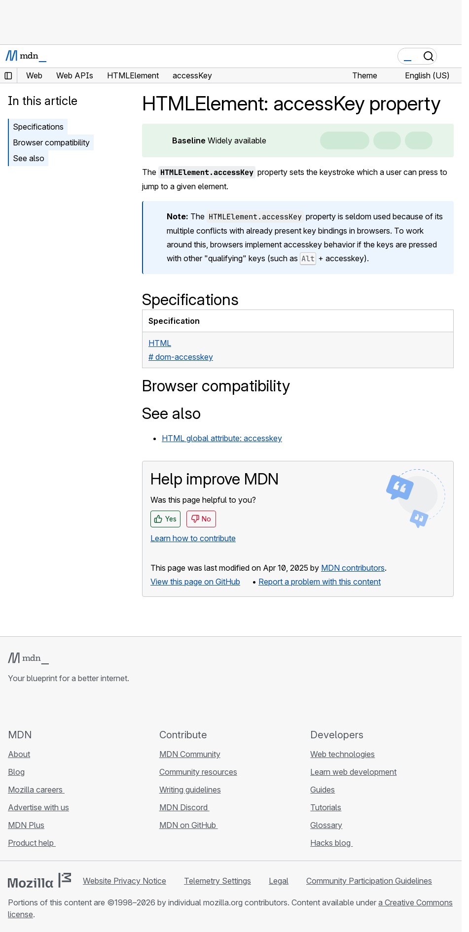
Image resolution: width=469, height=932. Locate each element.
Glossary (326, 825)
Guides (322, 789)
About (19, 754)
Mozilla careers (36, 789)
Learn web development (353, 772)
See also (28, 158)
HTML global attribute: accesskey (222, 438)
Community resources (198, 772)
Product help (32, 843)
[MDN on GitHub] (14, 706)
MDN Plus (26, 825)
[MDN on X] (49, 706)
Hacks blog (331, 843)
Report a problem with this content (319, 582)
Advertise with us (38, 807)
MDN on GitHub (188, 825)
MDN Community (189, 754)
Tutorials (325, 807)
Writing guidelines (190, 789)
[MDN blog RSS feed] (85, 706)
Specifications (38, 127)
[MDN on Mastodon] (67, 706)
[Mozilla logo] (39, 880)
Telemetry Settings (217, 881)
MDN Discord (184, 807)
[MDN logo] (28, 658)
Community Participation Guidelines (369, 881)
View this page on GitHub (195, 582)
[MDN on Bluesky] (31, 706)
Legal (279, 881)
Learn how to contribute (193, 538)
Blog (16, 772)
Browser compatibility (51, 142)
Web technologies (342, 754)
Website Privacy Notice (124, 881)
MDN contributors (353, 568)
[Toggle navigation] (450, 56)
